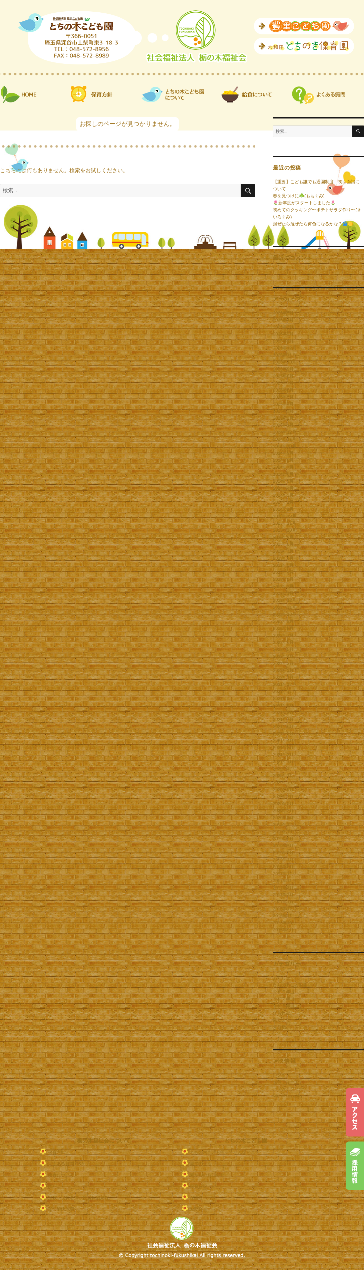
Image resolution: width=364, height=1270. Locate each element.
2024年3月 (283, 495)
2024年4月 (283, 488)
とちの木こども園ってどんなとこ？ (224, 1152)
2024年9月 (283, 453)
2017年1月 (283, 901)
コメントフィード (290, 1088)
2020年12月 (284, 768)
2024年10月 (284, 446)
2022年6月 (283, 642)
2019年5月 (283, 852)
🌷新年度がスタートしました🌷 (304, 202)
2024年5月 (283, 481)
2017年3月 (283, 887)
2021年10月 (284, 698)
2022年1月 (283, 677)
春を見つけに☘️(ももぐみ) (299, 195)
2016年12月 (284, 908)
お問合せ (198, 1209)
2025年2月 (283, 418)
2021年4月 (283, 740)
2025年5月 (283, 397)
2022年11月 (284, 607)
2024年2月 (283, 502)
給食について (61, 1175)
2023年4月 (283, 572)
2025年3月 (283, 411)
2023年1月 (283, 593)
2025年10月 (284, 361)
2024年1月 (283, 509)
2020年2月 (283, 810)
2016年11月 (284, 915)
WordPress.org (287, 1095)
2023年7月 (283, 551)
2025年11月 (284, 354)
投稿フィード (286, 1081)
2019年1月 (283, 859)
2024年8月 (283, 460)
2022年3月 (283, 663)
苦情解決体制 (61, 1209)
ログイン (281, 1074)
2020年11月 (284, 775)
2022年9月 (283, 621)
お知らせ (281, 977)
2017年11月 (284, 880)
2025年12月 (284, 347)
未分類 (279, 1026)
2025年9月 (283, 368)
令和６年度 (284, 991)
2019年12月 (284, 824)
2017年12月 (284, 873)
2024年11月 (284, 439)
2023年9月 (283, 537)
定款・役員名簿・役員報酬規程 (78, 1197)
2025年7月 (283, 383)
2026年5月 (283, 312)
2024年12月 (284, 432)
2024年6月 (283, 474)
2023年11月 (284, 523)
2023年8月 (283, 544)
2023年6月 (283, 558)
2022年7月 (283, 635)
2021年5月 (283, 733)
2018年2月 (283, 866)
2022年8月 (283, 628)
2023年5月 (283, 565)
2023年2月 (283, 586)
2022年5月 (283, 649)
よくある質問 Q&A (66, 1163)
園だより (281, 1019)
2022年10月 (284, 614)
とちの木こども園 (290, 984)
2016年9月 (283, 929)
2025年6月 (283, 390)
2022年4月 (283, 656)
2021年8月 (283, 712)
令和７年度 (284, 998)
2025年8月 (283, 375)
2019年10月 (284, 831)
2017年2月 (283, 894)
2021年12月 (284, 684)
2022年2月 (283, 670)
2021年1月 (283, 761)
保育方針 (56, 1152)
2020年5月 (283, 803)
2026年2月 (283, 333)
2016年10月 (284, 922)
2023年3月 (283, 579)
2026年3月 (283, 326)
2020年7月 (283, 796)
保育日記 (281, 1012)
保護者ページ (203, 1197)
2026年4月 (283, 319)
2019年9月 (283, 838)
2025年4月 (283, 404)
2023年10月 (284, 530)
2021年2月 (283, 754)
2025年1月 (283, 425)
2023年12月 (284, 516)
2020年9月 (283, 789)
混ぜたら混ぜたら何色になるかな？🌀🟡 (313, 223)
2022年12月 (284, 600)
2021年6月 (283, 726)
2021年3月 (283, 747)
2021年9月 (283, 705)
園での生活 (201, 1163)
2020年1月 (283, 817)
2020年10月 (284, 782)
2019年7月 (283, 845)
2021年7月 (283, 719)
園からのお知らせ (207, 1175)
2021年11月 (284, 691)
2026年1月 (283, 340)
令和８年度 (284, 1005)
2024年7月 (283, 467)
